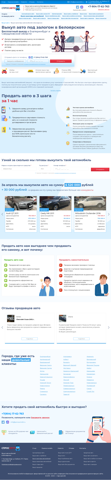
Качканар (67, 374)
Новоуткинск (45, 386)
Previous (2, 213)
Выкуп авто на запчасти (96, 13)
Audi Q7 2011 (12, 213)
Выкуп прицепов (101, 18)
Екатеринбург (45, 357)
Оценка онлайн (13, 2)
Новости (24, 2)
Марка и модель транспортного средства (16, 165)
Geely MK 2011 (47, 213)
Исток (42, 371)
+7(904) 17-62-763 (13, 413)
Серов (89, 389)
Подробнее (30, 338)
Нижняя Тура (68, 383)
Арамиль (90, 357)
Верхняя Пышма (93, 365)
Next (108, 213)
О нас (3, 2)
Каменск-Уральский (71, 371)
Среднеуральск (69, 392)
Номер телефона (59, 165)
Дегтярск (66, 368)
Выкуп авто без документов (69, 18)
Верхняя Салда (46, 368)
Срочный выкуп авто (28, 13)
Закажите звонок (40, 418)
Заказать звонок (103, 9)
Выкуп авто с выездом (87, 18)
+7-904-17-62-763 (98, 6)
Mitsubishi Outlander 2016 (88, 213)
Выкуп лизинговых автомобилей (94, 16)
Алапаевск (67, 357)
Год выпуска (43, 165)
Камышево (91, 371)
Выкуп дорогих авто (25, 18)
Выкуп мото (83, 13)
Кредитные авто (57, 13)
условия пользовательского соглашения (34, 64)
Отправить (61, 61)
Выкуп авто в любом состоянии (72, 16)
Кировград (91, 374)
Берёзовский (45, 362)
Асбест (66, 360)
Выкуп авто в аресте (39, 18)
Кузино (89, 377)
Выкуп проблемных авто (52, 16)
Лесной (66, 380)
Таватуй (66, 395)
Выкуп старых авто (53, 18)
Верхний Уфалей (69, 365)
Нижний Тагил (45, 383)
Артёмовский (45, 360)
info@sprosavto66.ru (77, 2)
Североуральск (69, 389)
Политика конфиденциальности (12, 464)
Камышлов (44, 374)
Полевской (91, 386)
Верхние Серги (46, 365)
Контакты (40, 2)
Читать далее (55, 90)
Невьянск (90, 380)
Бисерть (66, 362)
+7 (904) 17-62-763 (41, 57)
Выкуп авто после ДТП (43, 13)
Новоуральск (92, 383)
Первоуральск (68, 386)
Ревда (42, 389)
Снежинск (44, 392)
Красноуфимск (69, 377)
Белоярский (91, 360)
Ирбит (89, 368)
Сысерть (43, 395)
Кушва (42, 380)
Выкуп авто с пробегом (71, 13)
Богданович (91, 362)
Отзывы (32, 2)
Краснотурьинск (46, 377)
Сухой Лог (90, 392)
